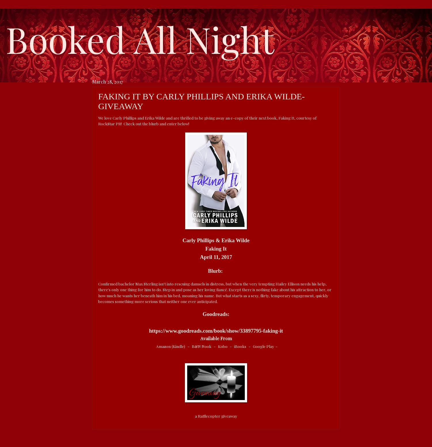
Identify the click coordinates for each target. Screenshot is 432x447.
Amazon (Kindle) (171, 346)
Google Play (263, 346)
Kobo (223, 346)
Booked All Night (140, 39)
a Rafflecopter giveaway (216, 415)
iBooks (240, 346)
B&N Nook (202, 346)
